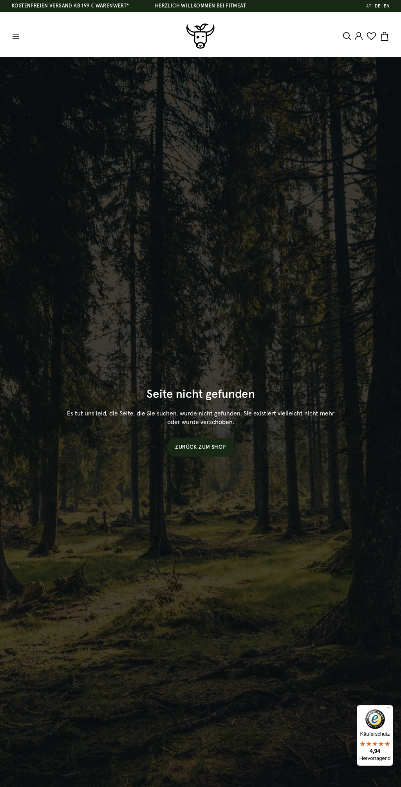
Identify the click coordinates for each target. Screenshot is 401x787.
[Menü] (16, 36)
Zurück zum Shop (200, 447)
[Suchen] (348, 36)
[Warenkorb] (383, 36)
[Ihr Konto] (359, 36)
